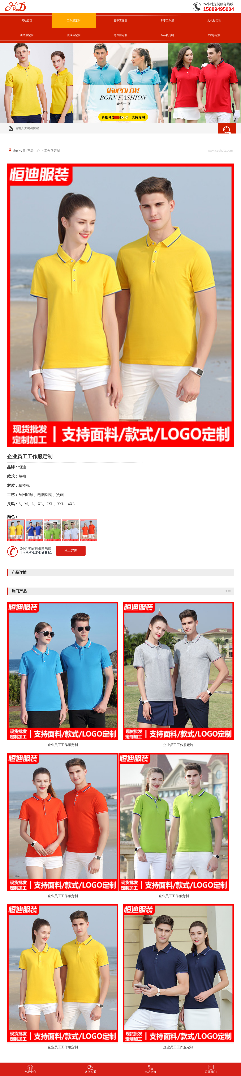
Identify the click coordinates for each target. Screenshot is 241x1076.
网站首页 (26, 20)
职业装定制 (74, 35)
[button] (116, 117)
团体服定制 (27, 35)
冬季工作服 (167, 20)
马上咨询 (70, 550)
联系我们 (26, 49)
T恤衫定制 (214, 35)
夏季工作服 (120, 20)
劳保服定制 (120, 35)
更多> (228, 591)
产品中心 (33, 150)
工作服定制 (74, 20)
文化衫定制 (214, 20)
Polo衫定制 (167, 35)
